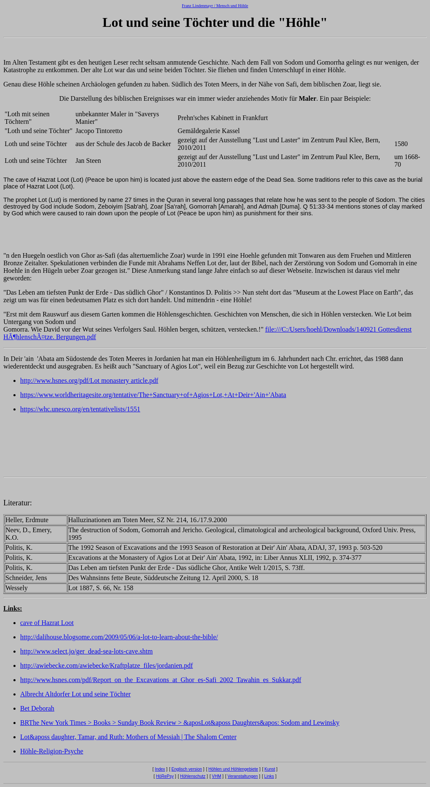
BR (24, 722)
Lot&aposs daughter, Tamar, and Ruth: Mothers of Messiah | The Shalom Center (128, 736)
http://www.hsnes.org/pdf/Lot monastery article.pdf (89, 380)
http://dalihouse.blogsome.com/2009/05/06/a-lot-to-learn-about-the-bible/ (119, 637)
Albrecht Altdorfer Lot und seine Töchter (75, 694)
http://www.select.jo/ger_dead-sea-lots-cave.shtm (86, 651)
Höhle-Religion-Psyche (51, 751)
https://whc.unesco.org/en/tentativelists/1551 (80, 409)
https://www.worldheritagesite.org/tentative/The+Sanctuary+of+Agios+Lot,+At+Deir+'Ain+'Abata (153, 394)
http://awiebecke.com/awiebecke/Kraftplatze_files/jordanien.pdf (106, 665)
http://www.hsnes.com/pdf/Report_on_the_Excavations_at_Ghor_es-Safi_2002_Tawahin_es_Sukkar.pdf (160, 679)
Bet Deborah (37, 708)
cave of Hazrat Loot (46, 622)
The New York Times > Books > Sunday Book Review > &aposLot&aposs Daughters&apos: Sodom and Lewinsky (184, 722)
